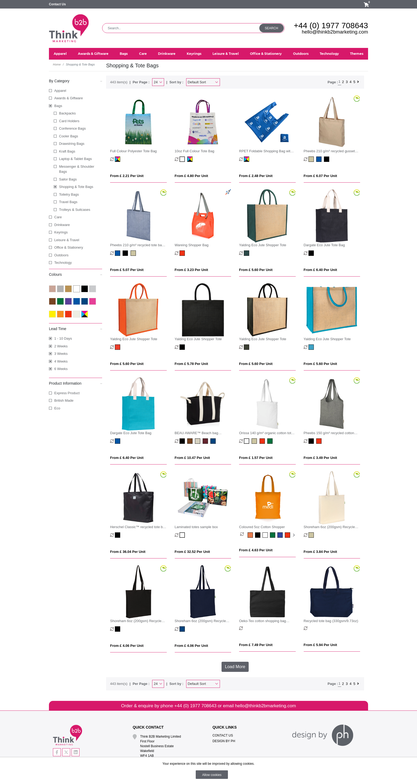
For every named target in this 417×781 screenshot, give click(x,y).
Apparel (60, 91)
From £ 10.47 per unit (192, 458)
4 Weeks (61, 361)
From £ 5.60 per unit (256, 270)
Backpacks (67, 113)
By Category (75, 80)
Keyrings (61, 232)
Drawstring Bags (71, 144)
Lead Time (75, 328)
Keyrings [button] (194, 54)
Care (58, 217)
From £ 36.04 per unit (127, 552)
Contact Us (57, 4)
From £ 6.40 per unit (320, 270)
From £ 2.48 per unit (256, 176)
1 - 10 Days (63, 338)
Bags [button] (124, 54)
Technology (63, 263)
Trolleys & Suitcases (74, 210)
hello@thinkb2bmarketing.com (335, 32)
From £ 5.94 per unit (320, 645)
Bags (58, 106)
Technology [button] (329, 54)
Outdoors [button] (300, 54)
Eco (57, 408)
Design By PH (223, 741)
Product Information (75, 383)
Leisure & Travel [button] (225, 54)
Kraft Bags (67, 151)
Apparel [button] (60, 54)
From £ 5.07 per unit (127, 270)
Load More (235, 666)
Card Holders (69, 121)
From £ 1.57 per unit (256, 458)
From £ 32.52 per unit (192, 552)
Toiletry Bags (69, 194)
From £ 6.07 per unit (320, 176)
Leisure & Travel (66, 240)
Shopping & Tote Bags (76, 187)
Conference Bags (72, 128)
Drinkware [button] (167, 54)
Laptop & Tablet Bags (75, 159)
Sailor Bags (68, 179)
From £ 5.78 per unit (191, 364)
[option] (244, 535)
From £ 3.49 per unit (320, 458)
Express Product (67, 393)
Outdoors (61, 255)
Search (271, 28)
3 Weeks (61, 354)
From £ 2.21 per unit (127, 176)
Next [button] (293, 535)
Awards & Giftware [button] (93, 54)
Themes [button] (356, 54)
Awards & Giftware (68, 98)
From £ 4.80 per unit (191, 176)
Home (57, 64)
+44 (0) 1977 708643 (331, 25)
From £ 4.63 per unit (256, 550)
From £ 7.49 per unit (256, 645)
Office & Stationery (68, 247)
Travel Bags (68, 202)
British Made (63, 400)
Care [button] (143, 54)
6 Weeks (61, 369)
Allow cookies (212, 775)
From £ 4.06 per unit (127, 646)
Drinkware (62, 225)
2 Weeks (61, 346)
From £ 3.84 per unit (320, 552)
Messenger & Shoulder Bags (76, 169)
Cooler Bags (68, 136)
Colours (75, 274)
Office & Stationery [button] (266, 54)
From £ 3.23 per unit (191, 270)
